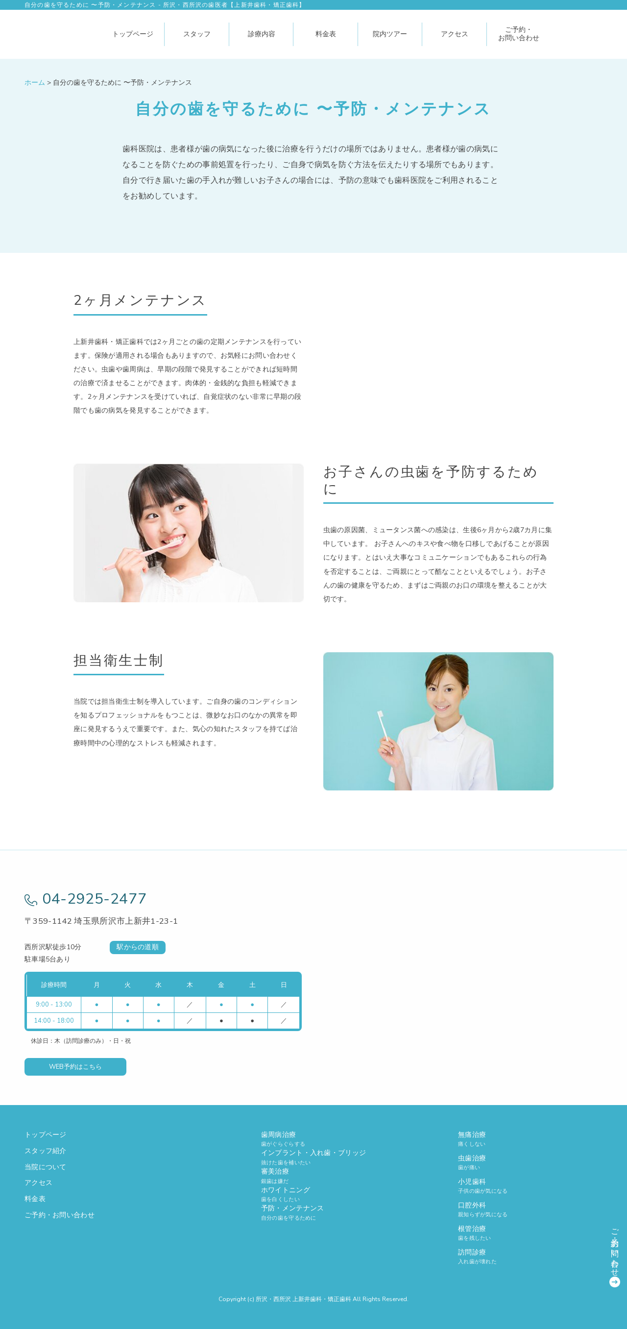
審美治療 (313, 1176)
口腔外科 (530, 1210)
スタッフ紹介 (45, 1151)
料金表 (325, 34)
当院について (45, 1167)
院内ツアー (390, 34)
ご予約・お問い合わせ (518, 34)
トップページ (132, 34)
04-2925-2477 (85, 899)
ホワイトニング (313, 1194)
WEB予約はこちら (75, 1066)
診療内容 (261, 34)
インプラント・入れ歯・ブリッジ (313, 1157)
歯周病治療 (313, 1139)
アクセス (454, 34)
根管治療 (530, 1233)
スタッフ (197, 34)
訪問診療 (530, 1257)
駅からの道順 (138, 947)
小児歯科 (530, 1186)
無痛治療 (530, 1139)
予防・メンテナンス (313, 1213)
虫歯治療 (530, 1163)
